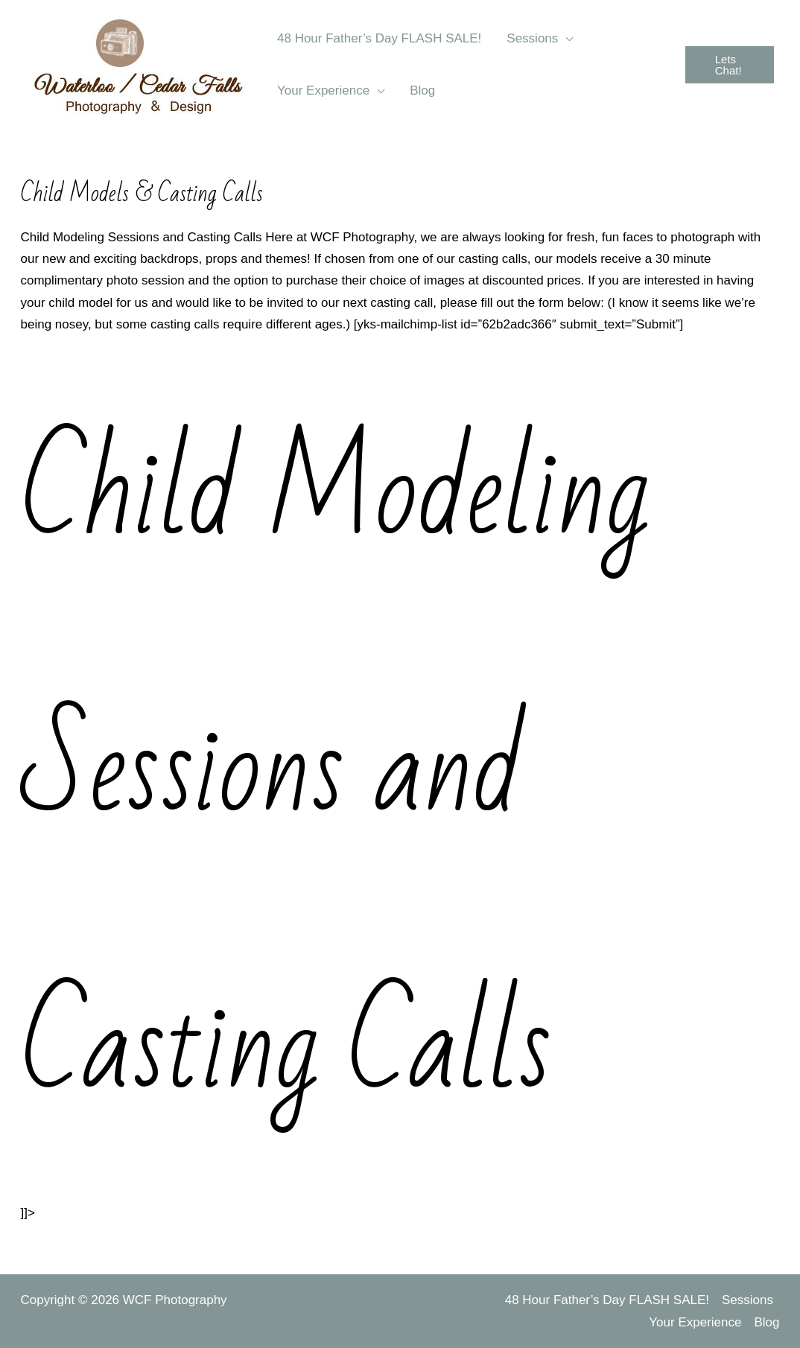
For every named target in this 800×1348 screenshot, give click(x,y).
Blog (766, 1322)
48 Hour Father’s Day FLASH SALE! (607, 1300)
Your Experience (695, 1322)
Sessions (747, 1300)
